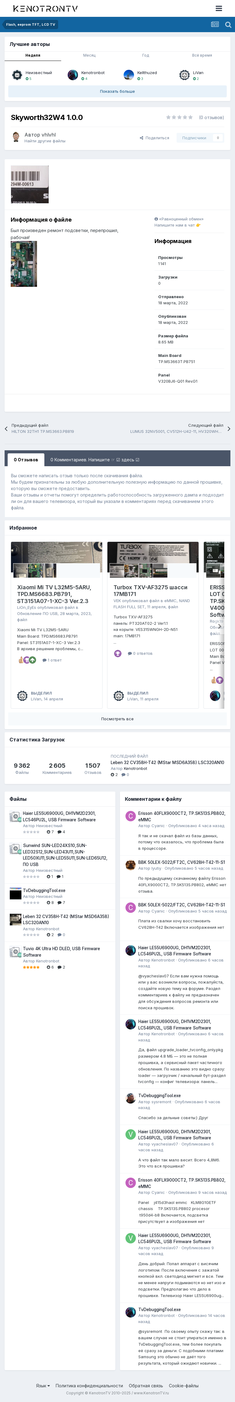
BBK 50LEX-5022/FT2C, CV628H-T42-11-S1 (181, 862)
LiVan (198, 72)
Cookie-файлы (184, 1385)
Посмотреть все (117, 718)
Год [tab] (145, 55)
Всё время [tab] (202, 55)
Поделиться (154, 137)
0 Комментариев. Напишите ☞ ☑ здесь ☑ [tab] (95, 459)
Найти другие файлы (44, 140)
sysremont (161, 1101)
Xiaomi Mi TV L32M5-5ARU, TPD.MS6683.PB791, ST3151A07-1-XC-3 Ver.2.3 (54, 594)
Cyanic (158, 825)
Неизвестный (39, 72)
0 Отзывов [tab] (26, 459)
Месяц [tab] (89, 55)
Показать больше (117, 91)
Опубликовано (196, 825)
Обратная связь (146, 1385)
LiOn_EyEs (26, 607)
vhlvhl (49, 135)
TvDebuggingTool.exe (44, 890)
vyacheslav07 (164, 1143)
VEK (117, 600)
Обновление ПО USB (37, 613)
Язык (43, 1385)
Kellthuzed (147, 72)
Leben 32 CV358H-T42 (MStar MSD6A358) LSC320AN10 (167, 762)
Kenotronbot (93, 72)
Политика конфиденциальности (89, 1385)
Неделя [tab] (32, 55)
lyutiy (156, 868)
